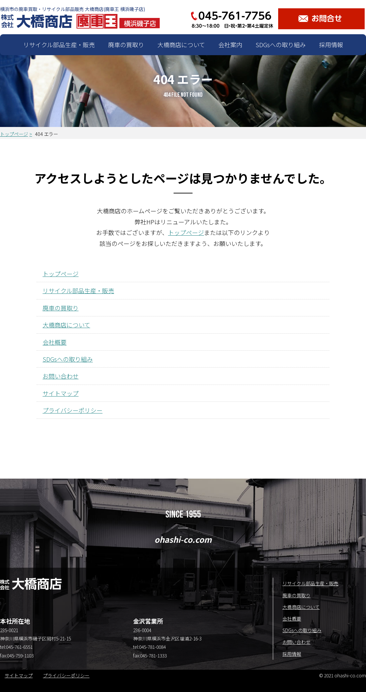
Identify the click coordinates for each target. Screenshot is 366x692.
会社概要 (55, 342)
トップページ (14, 133)
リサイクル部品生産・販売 (59, 44)
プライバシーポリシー (72, 410)
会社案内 (230, 44)
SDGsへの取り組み (281, 44)
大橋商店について (181, 44)
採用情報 (331, 44)
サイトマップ (61, 393)
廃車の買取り (126, 44)
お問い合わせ (61, 376)
